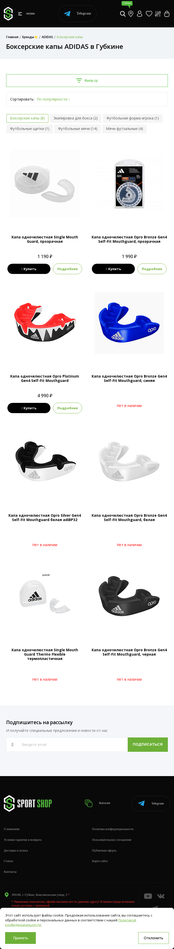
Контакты (10, 872)
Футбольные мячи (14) (77, 128)
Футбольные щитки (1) (29, 128)
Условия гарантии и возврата (22, 840)
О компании (11, 829)
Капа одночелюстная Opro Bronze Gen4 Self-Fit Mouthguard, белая (129, 517)
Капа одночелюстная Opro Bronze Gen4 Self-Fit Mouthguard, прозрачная (129, 239)
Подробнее (67, 269)
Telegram (77, 13)
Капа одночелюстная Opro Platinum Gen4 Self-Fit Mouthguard (44, 378)
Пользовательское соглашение (112, 840)
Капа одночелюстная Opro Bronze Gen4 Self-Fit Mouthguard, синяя (129, 378)
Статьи (8, 861)
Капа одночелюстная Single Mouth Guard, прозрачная (45, 239)
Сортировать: (22, 99)
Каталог (98, 803)
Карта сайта (100, 861)
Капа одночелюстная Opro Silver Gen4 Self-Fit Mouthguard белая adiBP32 (44, 517)
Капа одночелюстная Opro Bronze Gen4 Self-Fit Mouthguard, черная (129, 652)
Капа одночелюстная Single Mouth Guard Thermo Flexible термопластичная (45, 654)
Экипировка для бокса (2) (75, 118)
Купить (28, 269)
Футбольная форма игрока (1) (132, 118)
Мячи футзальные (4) (124, 128)
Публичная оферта (104, 850)
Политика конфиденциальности (113, 829)
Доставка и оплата (16, 850)
